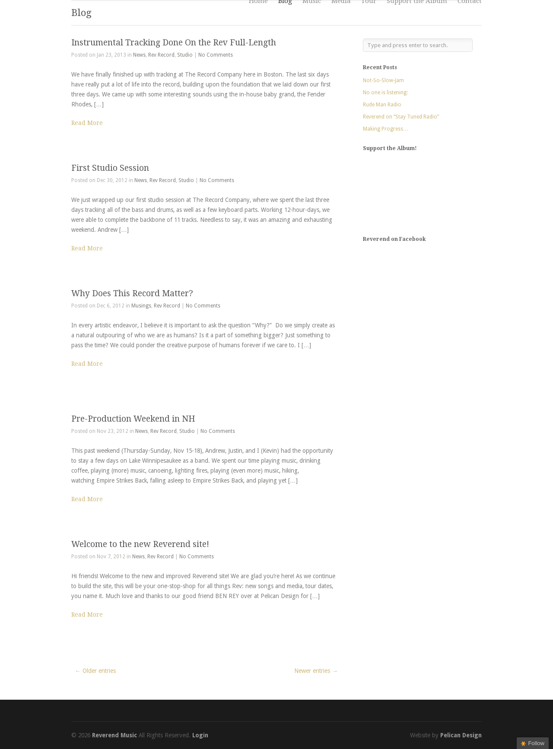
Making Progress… (385, 129)
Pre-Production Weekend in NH (133, 419)
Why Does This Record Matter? (132, 293)
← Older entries (95, 670)
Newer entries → (316, 670)
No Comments (215, 55)
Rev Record (161, 55)
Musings (141, 306)
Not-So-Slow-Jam (383, 80)
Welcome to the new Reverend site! (140, 544)
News (139, 55)
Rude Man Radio (382, 105)
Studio (185, 55)
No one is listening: (385, 93)
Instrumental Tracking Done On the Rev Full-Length (173, 43)
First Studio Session (110, 168)
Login (200, 735)
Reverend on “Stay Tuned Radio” (401, 117)
